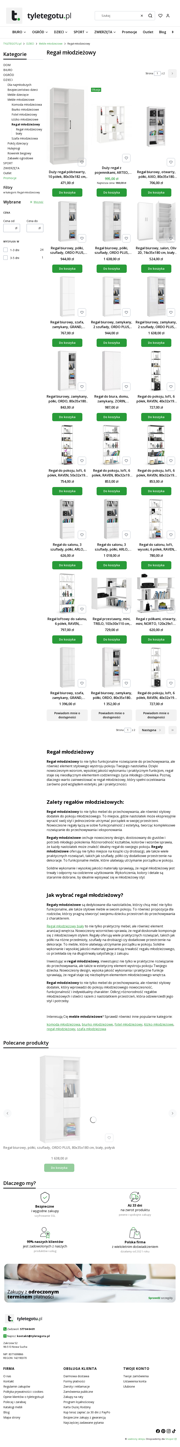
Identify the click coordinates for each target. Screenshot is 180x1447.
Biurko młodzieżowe (25, 109)
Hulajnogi (13, 148)
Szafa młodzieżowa (25, 138)
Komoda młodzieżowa (27, 104)
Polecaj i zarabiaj (14, 1402)
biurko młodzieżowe (97, 1024)
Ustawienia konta (134, 1381)
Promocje (10, 178)
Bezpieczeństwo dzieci (22, 90)
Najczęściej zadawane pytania (83, 1423)
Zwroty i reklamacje (76, 1386)
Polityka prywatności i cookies (23, 1392)
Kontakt (8, 1381)
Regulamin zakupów (16, 1386)
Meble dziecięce (18, 95)
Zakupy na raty (73, 1397)
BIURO (7, 70)
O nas (7, 1376)
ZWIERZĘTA (11, 168)
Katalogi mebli (12, 1407)
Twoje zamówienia (136, 1376)
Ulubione (129, 1386)
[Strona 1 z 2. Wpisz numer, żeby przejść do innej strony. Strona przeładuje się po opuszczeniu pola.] (157, 73)
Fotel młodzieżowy (24, 114)
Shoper (169, 1438)
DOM (7, 65)
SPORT (8, 163)
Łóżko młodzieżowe (25, 119)
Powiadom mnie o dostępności (67, 715)
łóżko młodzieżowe (158, 1024)
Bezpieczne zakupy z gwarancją (84, 1417)
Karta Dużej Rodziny (77, 1407)
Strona (149, 73)
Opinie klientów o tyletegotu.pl (23, 1397)
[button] (150, 15)
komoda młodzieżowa (63, 1024)
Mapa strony (11, 1417)
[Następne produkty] (152, 730)
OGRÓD (8, 75)
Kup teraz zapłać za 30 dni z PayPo (86, 1412)
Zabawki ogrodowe (20, 158)
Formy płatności (74, 1381)
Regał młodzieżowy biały (65, 926)
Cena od (8, 221)
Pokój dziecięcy (17, 143)
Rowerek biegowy (19, 153)
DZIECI (30, 43)
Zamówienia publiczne (78, 1392)
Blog (6, 1412)
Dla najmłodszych (19, 85)
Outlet (7, 173)
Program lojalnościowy (78, 1402)
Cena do (32, 221)
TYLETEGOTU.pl (12, 43)
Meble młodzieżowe (51, 43)
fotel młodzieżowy (128, 1024)
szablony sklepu (136, 1438)
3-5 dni (14, 258)
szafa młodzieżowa (91, 1029)
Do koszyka (67, 192)
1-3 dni (14, 250)
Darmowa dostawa (76, 1376)
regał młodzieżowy (61, 1029)
